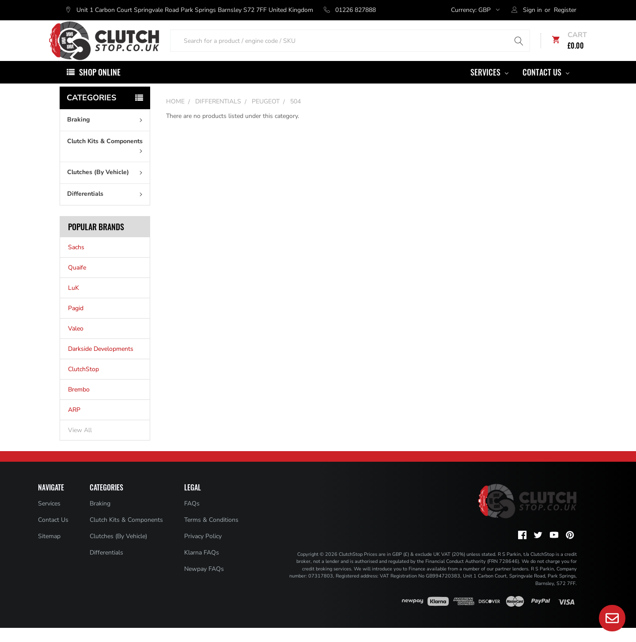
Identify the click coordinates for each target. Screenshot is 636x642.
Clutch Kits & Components (106, 159)
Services (489, 86)
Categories (91, 111)
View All (80, 444)
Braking (106, 133)
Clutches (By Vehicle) (106, 186)
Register (565, 10)
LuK (73, 302)
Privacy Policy (203, 550)
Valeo (75, 342)
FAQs (192, 517)
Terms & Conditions (211, 534)
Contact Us (545, 86)
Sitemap (49, 550)
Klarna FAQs (201, 566)
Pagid (75, 322)
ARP (74, 424)
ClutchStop (83, 383)
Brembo (79, 403)
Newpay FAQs (204, 583)
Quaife (77, 281)
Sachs (76, 261)
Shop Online (100, 86)
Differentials (106, 208)
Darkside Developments (100, 363)
